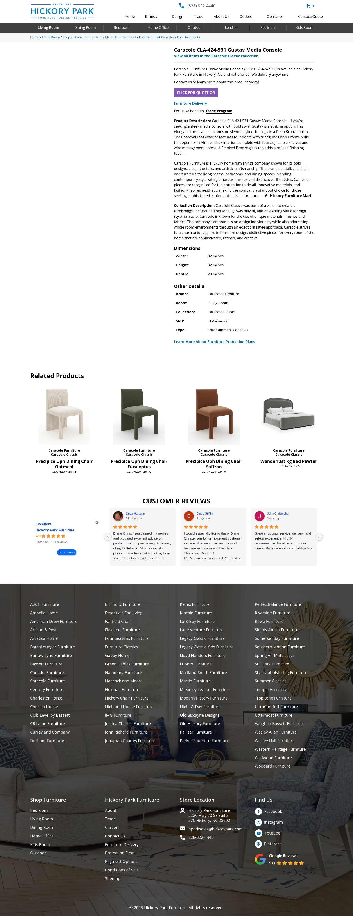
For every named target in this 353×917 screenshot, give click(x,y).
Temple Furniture (271, 690)
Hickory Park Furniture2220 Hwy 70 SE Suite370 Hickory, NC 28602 (209, 816)
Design (177, 16)
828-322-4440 (201, 838)
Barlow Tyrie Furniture (51, 655)
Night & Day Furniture (200, 707)
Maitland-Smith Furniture (203, 672)
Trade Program (219, 110)
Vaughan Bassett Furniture (280, 724)
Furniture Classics (121, 647)
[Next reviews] (319, 537)
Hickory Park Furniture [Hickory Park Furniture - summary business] (55, 530)
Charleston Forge (46, 698)
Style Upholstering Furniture (281, 672)
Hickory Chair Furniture (127, 698)
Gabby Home (117, 655)
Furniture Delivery (190, 103)
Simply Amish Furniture (277, 630)
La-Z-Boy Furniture (197, 621)
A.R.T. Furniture (44, 604)
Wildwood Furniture (273, 758)
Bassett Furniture (46, 664)
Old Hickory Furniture (200, 724)
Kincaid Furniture (196, 612)
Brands (151, 16)
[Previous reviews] (108, 537)
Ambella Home (44, 612)
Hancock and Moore (124, 681)
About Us (221, 16)
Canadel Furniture (47, 672)
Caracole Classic (64, 454)
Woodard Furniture (273, 767)
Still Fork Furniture (272, 664)
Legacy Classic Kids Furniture (207, 647)
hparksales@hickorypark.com (216, 830)
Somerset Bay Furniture (277, 638)
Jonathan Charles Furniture (130, 741)
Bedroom (121, 27)
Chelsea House (44, 707)
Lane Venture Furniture (202, 630)
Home (129, 16)
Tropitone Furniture (273, 698)
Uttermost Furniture (274, 715)
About (111, 811)
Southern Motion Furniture (280, 647)
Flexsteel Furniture (122, 630)
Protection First (119, 854)
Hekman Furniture (122, 690)
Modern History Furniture (204, 698)
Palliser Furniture (196, 732)
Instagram (273, 823)
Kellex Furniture (195, 604)
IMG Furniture (118, 715)
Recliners (268, 27)
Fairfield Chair (118, 621)
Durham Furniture (47, 741)
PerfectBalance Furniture (278, 604)
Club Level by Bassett (50, 715)
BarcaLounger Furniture (52, 647)
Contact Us (115, 836)
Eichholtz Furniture (123, 604)
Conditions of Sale (122, 871)
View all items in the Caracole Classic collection (216, 55)
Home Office (158, 27)
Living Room (48, 27)
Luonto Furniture (196, 664)
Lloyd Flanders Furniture (203, 655)
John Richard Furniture (126, 732)
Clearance (275, 16)
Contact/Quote (310, 16)
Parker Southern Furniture (204, 741)
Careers (112, 828)
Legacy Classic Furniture (202, 638)
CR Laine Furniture (47, 724)
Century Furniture (47, 690)
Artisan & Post (43, 630)
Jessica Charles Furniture (128, 724)
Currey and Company (50, 732)
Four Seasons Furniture (127, 638)
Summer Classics (271, 681)
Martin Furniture (195, 681)
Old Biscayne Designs (200, 715)
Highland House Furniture (129, 707)
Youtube (273, 834)
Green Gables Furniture (127, 664)
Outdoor (195, 27)
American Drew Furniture (54, 621)
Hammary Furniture (124, 672)
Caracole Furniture (64, 450)
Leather (231, 27)
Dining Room (85, 27)
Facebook (273, 812)
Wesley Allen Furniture (276, 732)
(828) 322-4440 (201, 5)
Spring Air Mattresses (275, 655)
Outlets (246, 16)
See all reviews (67, 552)
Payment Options (121, 862)
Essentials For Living (124, 612)
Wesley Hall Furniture (275, 741)
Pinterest (272, 844)
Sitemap (113, 879)
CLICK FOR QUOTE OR (196, 92)
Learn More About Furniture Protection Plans (214, 341)
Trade (198, 16)
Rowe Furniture (269, 621)
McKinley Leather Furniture (205, 690)
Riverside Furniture (273, 612)
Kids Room (304, 27)
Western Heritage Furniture (280, 749)
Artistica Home (44, 638)
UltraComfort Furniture (277, 707)
